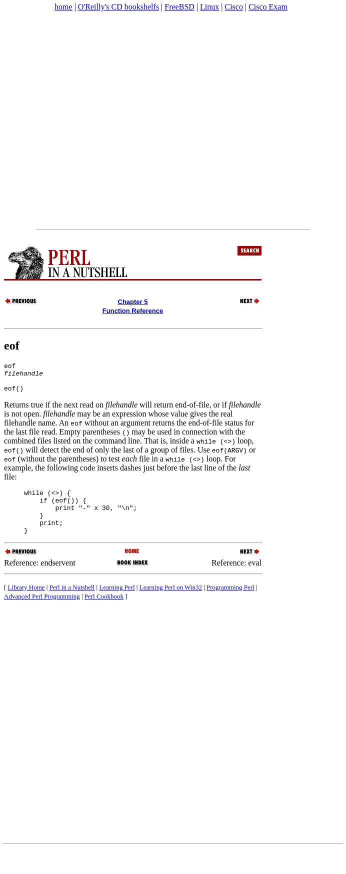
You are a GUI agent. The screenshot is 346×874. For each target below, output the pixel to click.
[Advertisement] (101, 121)
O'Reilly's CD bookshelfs (118, 6)
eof (12, 345)
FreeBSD (179, 6)
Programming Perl (230, 602)
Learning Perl (116, 602)
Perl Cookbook (104, 611)
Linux (209, 6)
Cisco (233, 6)
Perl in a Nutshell (72, 602)
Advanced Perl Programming (42, 611)
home (63, 6)
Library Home (26, 602)
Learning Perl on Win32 (171, 602)
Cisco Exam (268, 6)
